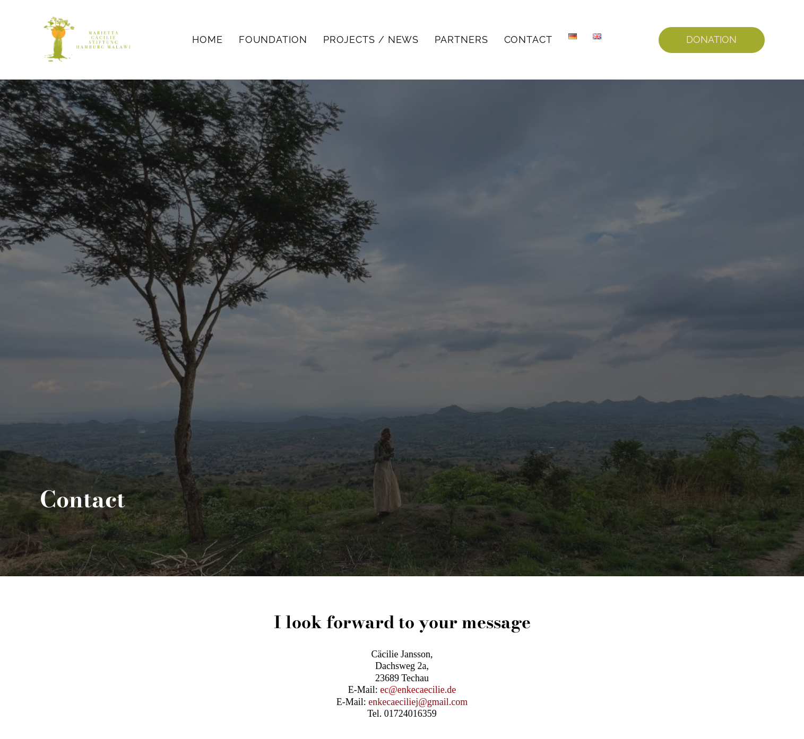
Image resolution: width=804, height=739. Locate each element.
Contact (528, 39)
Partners (461, 39)
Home (207, 39)
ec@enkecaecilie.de (418, 689)
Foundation (273, 39)
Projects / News (371, 39)
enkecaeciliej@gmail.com (418, 702)
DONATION (711, 39)
